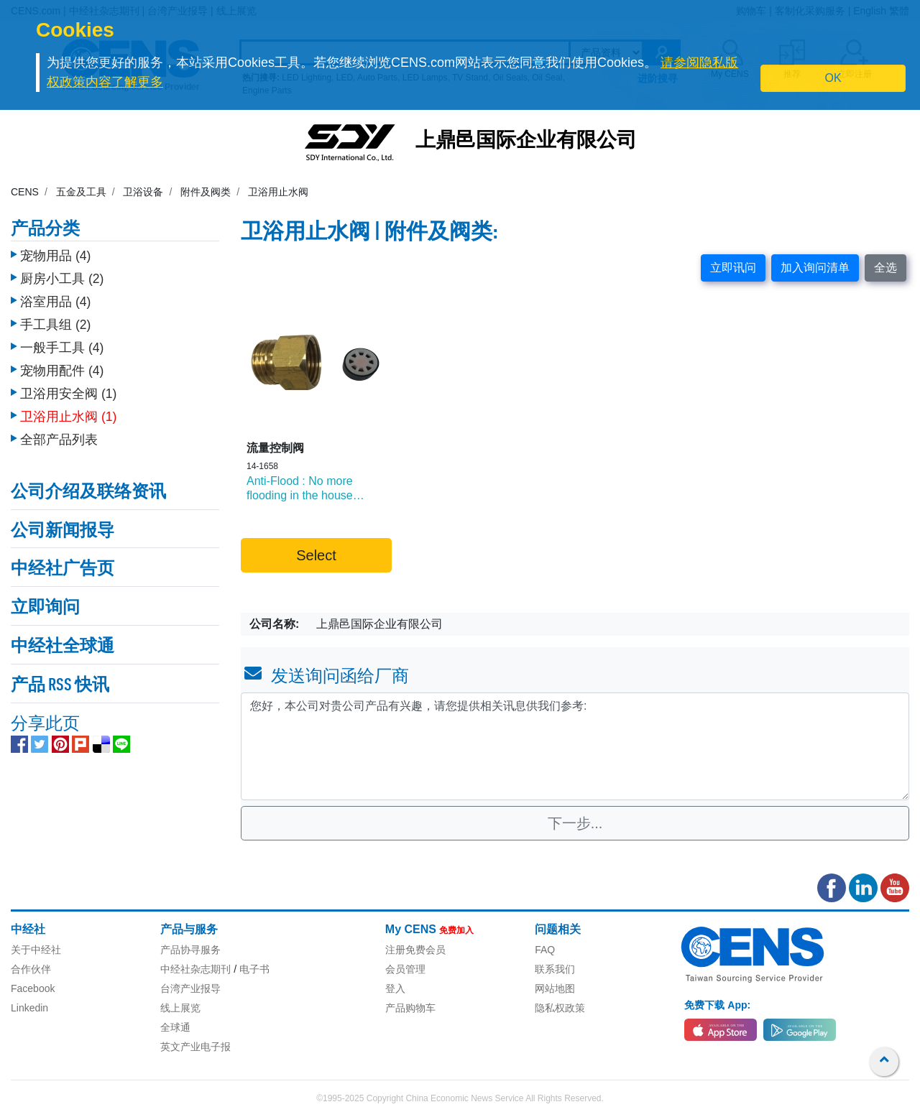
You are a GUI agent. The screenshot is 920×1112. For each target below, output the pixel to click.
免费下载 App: (717, 1005)
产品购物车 (410, 1008)
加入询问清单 (815, 267)
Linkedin (29, 1008)
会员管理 (405, 969)
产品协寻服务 (190, 949)
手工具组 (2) (55, 325)
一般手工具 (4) (62, 347)
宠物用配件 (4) (62, 370)
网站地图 (555, 988)
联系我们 (555, 969)
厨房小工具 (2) (62, 279)
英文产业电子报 (195, 1046)
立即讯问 (733, 267)
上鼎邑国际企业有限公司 (526, 141)
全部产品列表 (59, 439)
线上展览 (180, 1008)
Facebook (33, 988)
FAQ (545, 949)
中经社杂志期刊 (195, 969)
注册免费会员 (415, 949)
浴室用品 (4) (55, 302)
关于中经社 (36, 949)
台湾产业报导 (190, 988)
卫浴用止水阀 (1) (68, 416)
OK (833, 78)
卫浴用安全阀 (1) (68, 393)
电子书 (254, 969)
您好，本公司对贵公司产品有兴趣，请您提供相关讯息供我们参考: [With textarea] (575, 746)
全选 (885, 267)
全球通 (175, 1027)
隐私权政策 (560, 1008)
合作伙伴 (31, 969)
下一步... (575, 823)
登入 (395, 988)
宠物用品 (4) (55, 256)
